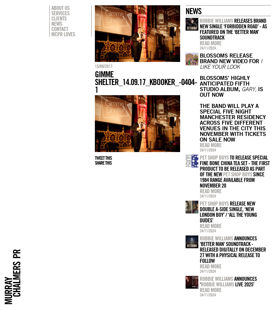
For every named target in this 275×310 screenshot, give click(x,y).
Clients (58, 18)
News (56, 23)
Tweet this (103, 158)
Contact (59, 28)
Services (60, 13)
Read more (211, 43)
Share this (103, 163)
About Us (60, 7)
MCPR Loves (63, 34)
